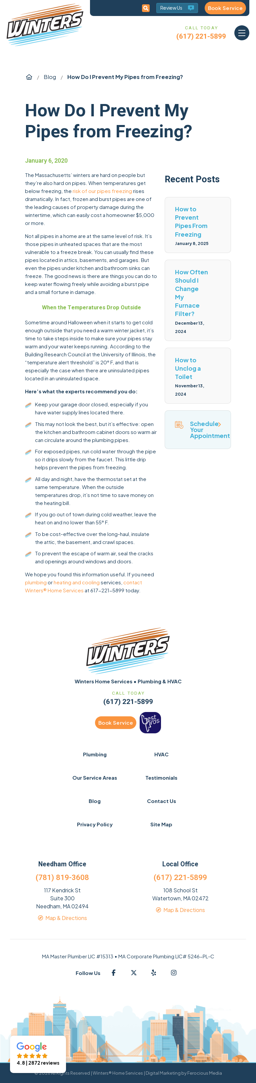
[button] (241, 32)
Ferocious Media (204, 1073)
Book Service (225, 8)
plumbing (36, 582)
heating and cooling (77, 582)
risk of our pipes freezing (102, 191)
